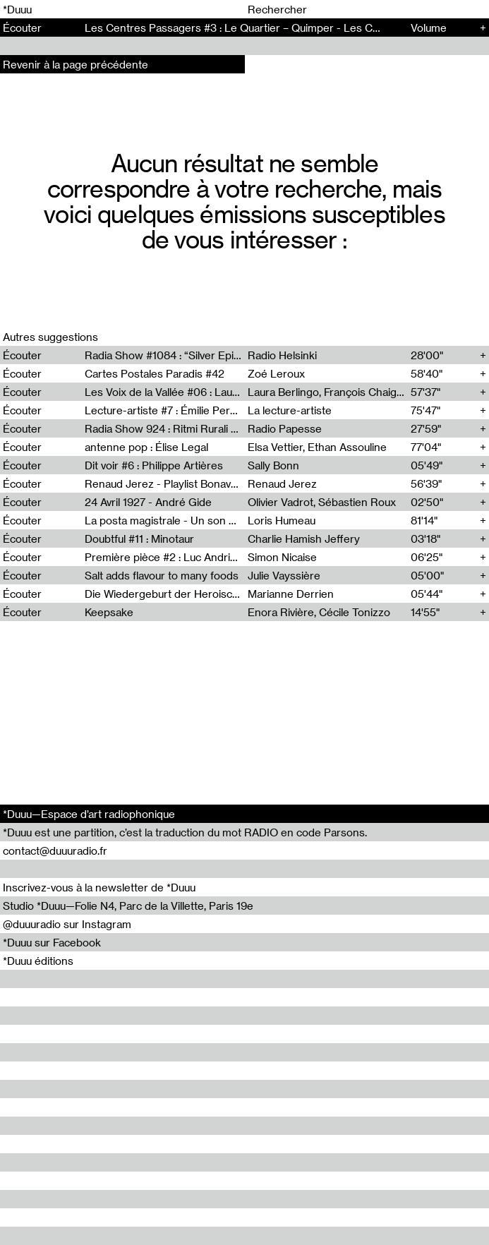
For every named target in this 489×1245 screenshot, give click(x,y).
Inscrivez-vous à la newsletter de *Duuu (99, 887)
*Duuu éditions (38, 960)
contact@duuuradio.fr (55, 850)
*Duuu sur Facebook (52, 942)
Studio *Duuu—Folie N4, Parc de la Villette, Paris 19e (128, 905)
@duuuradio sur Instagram (67, 924)
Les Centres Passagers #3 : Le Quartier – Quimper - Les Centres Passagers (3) (280, 27)
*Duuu (17, 9)
